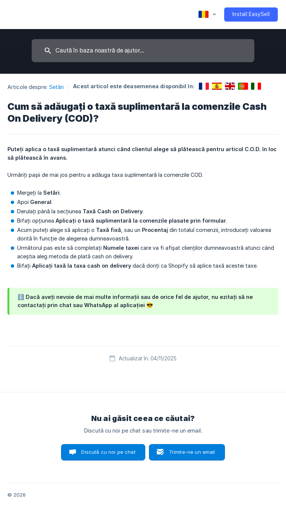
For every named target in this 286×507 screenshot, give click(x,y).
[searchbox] (143, 50)
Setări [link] (56, 87)
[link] (204, 86)
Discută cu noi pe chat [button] (108, 452)
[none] (207, 14)
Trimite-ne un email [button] (192, 452)
